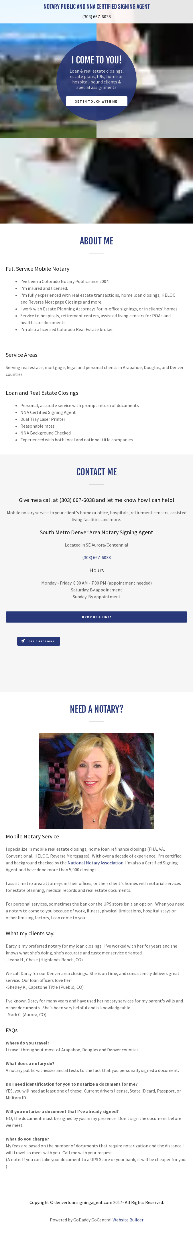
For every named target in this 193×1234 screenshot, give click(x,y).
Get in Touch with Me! (96, 101)
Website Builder (128, 1220)
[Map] (96, 663)
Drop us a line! (96, 617)
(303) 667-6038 (96, 16)
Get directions (37, 641)
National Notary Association (95, 863)
